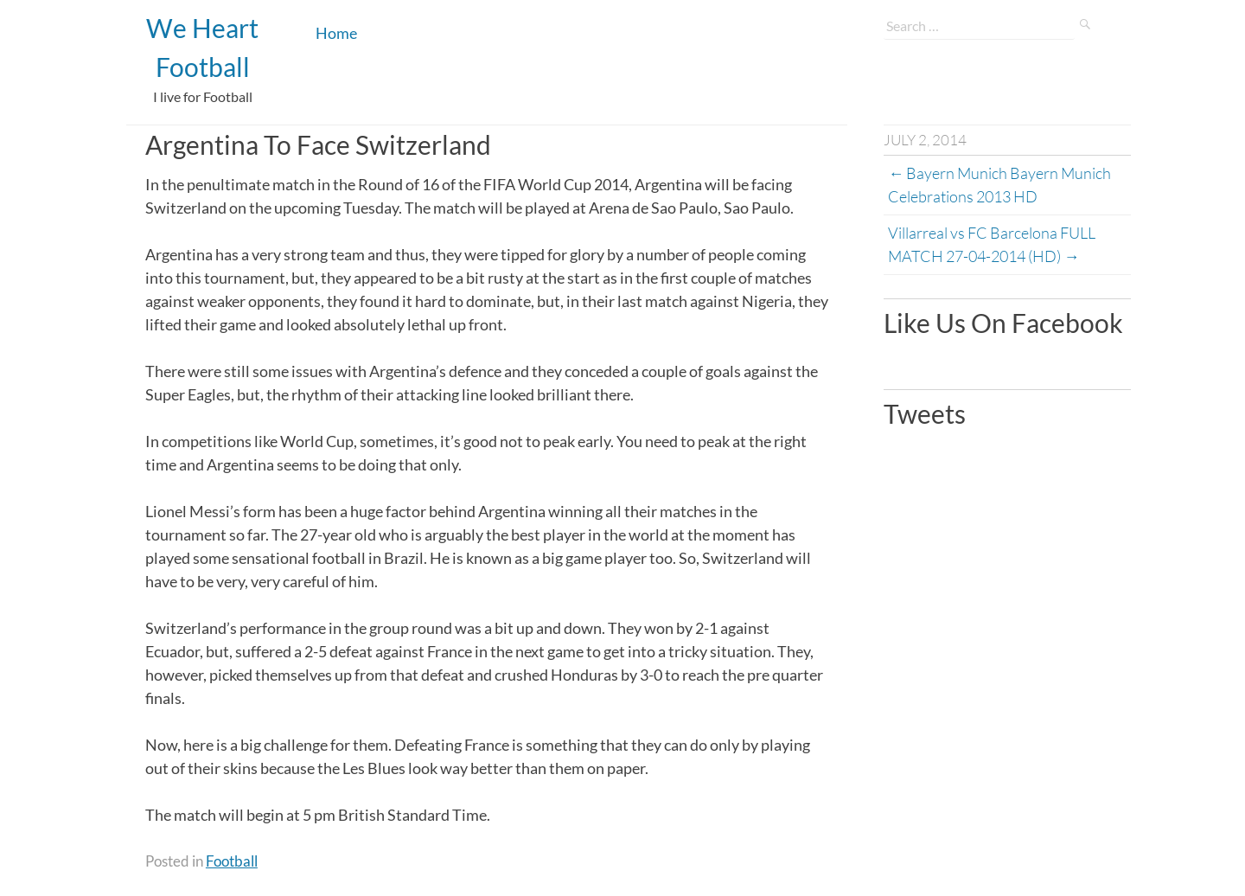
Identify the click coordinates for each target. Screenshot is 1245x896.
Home (336, 32)
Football (232, 861)
